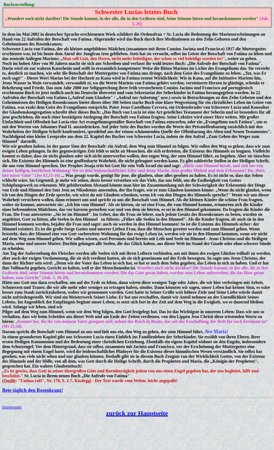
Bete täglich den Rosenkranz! (32, 390)
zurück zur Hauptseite (137, 413)
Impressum (11, 407)
